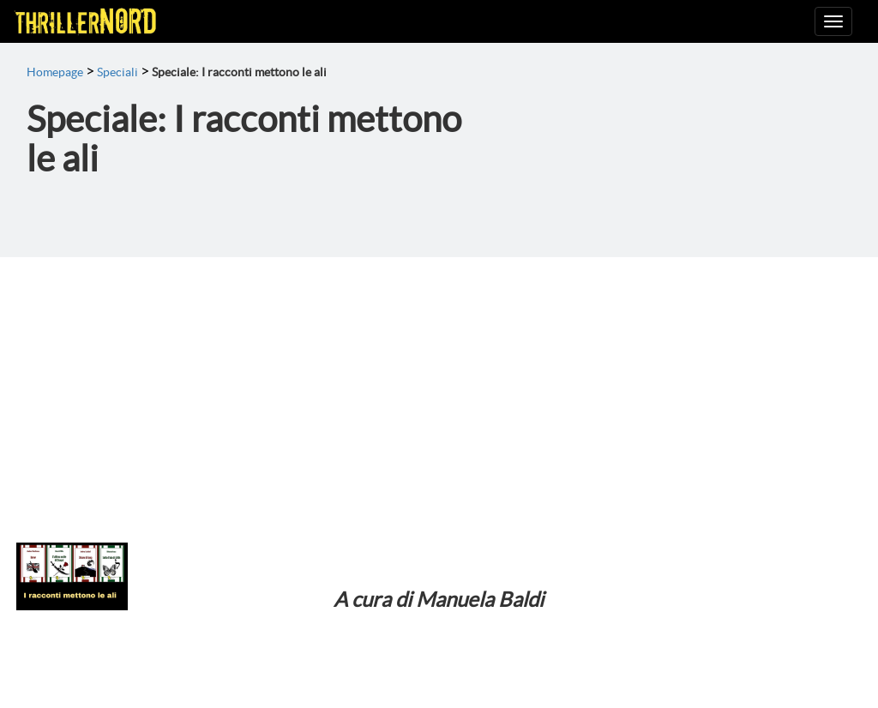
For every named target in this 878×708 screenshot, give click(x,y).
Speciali (117, 72)
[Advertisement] (439, 386)
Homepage (55, 72)
